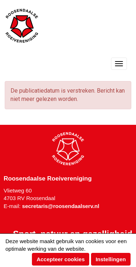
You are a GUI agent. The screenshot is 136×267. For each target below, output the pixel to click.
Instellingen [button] (111, 259)
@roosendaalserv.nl (60, 206)
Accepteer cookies (61, 259)
